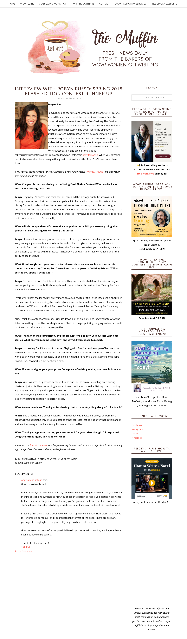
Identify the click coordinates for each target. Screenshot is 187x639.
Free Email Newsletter (164, 3)
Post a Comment (24, 551)
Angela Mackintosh (31, 480)
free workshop (145, 173)
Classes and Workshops (53, 3)
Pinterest (136, 437)
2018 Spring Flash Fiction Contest (37, 459)
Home (12, 3)
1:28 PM (25, 547)
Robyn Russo (22, 462)
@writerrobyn (90, 155)
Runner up (36, 462)
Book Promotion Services (130, 3)
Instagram (137, 429)
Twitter (135, 433)
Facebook (136, 425)
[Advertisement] (151, 555)
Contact (104, 3)
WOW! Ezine (27, 3)
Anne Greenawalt (38, 445)
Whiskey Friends (95, 171)
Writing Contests (83, 3)
